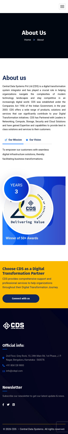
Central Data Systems (31, 429)
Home (27, 39)
